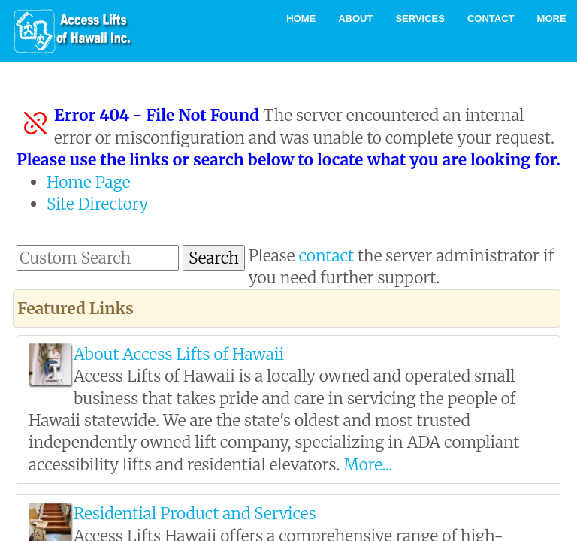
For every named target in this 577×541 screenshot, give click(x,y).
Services (420, 18)
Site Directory (97, 204)
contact (326, 256)
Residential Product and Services (195, 513)
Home (301, 18)
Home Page (89, 182)
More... (367, 465)
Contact (491, 18)
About (355, 18)
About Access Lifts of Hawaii (179, 354)
